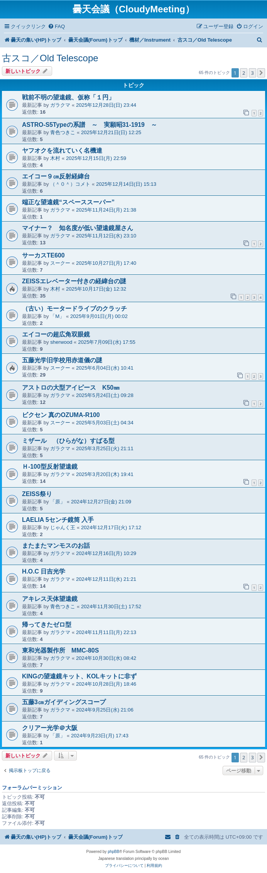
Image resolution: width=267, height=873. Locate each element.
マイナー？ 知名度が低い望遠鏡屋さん (77, 228)
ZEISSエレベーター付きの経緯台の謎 (74, 281)
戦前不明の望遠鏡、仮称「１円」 (68, 97)
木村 (55, 158)
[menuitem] (56, 26)
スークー (60, 263)
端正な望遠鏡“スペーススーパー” (68, 202)
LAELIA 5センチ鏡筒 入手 (58, 519)
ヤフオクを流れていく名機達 (62, 150)
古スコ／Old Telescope (50, 58)
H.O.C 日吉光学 (43, 571)
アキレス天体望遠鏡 (50, 598)
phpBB (113, 851)
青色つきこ (62, 132)
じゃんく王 (62, 527)
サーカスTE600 (43, 255)
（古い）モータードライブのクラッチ (74, 308)
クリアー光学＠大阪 (50, 728)
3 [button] (252, 72)
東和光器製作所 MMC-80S (60, 650)
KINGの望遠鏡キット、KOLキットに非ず (79, 676)
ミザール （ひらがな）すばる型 (68, 440)
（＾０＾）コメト (70, 184)
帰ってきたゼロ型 (46, 624)
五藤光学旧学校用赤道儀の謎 (62, 360)
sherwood (61, 342)
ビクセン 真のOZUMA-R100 (61, 415)
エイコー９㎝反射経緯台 (56, 176)
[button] (261, 72)
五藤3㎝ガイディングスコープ (64, 702)
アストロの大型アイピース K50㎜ (71, 387)
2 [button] (243, 72)
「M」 (57, 316)
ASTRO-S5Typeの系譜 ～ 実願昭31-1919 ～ (89, 124)
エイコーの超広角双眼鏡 (56, 334)
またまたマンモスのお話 (56, 545)
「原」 (57, 502)
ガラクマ (60, 105)
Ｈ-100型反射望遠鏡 (50, 466)
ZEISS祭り (37, 494)
